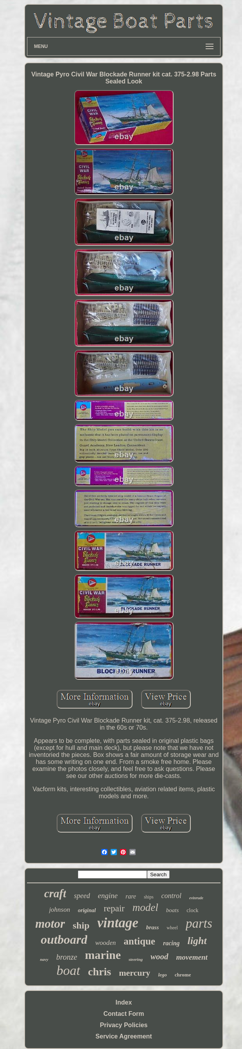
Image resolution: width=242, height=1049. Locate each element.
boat (68, 970)
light (197, 940)
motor (50, 923)
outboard (64, 939)
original (87, 910)
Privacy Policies (124, 1025)
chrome (183, 975)
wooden (105, 942)
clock (192, 910)
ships (149, 897)
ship (81, 925)
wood (160, 956)
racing (171, 943)
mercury (134, 973)
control (171, 896)
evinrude (196, 898)
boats (172, 910)
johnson (59, 909)
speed (82, 896)
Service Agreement (123, 1036)
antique (139, 941)
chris (99, 972)
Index (124, 1002)
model (145, 907)
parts (199, 923)
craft (55, 893)
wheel (172, 927)
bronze (66, 957)
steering (136, 959)
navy (44, 959)
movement (192, 957)
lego (162, 975)
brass (152, 927)
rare (130, 896)
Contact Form (124, 1013)
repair (114, 908)
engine (108, 895)
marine (103, 954)
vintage (117, 922)
